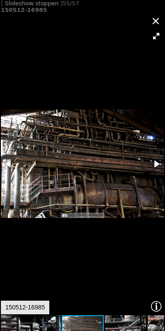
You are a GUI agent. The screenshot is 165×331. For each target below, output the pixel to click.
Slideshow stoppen (32, 3)
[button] (156, 36)
